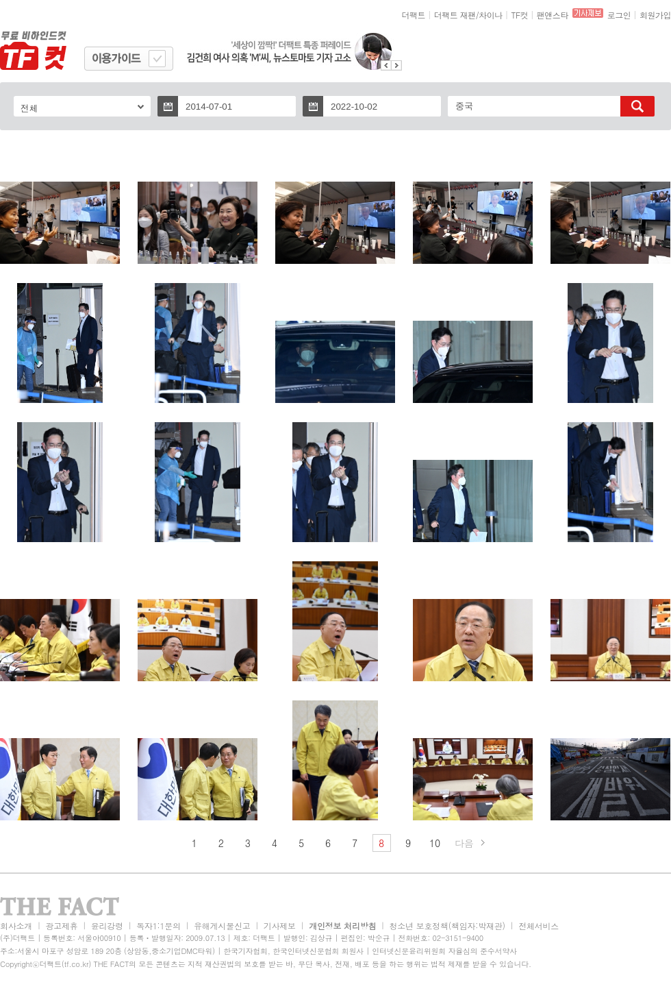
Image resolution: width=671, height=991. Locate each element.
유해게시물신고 (222, 925)
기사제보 (280, 925)
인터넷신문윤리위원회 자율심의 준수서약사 (444, 951)
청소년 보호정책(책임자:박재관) (447, 925)
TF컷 (519, 15)
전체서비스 (538, 925)
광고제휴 (61, 925)
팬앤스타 (552, 15)
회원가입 (655, 15)
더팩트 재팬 (455, 15)
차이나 (491, 15)
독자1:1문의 (158, 925)
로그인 (619, 15)
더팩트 (414, 15)
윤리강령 (107, 925)
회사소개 (16, 925)
